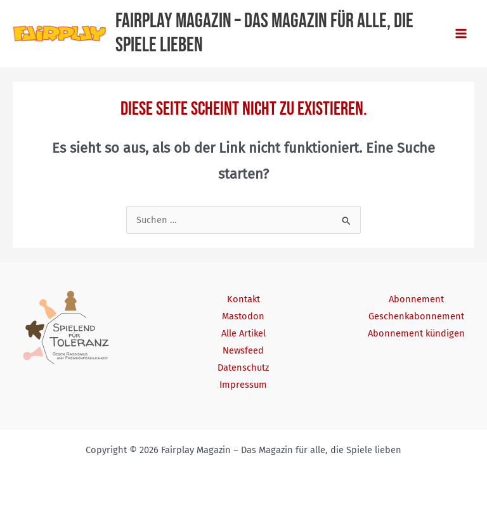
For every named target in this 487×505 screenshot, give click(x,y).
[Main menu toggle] (461, 33)
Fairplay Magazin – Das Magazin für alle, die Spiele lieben (264, 33)
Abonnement (416, 299)
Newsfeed (243, 350)
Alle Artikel (243, 333)
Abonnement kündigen (416, 333)
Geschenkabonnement (416, 316)
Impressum (243, 384)
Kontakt (243, 299)
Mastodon (243, 316)
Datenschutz (243, 367)
